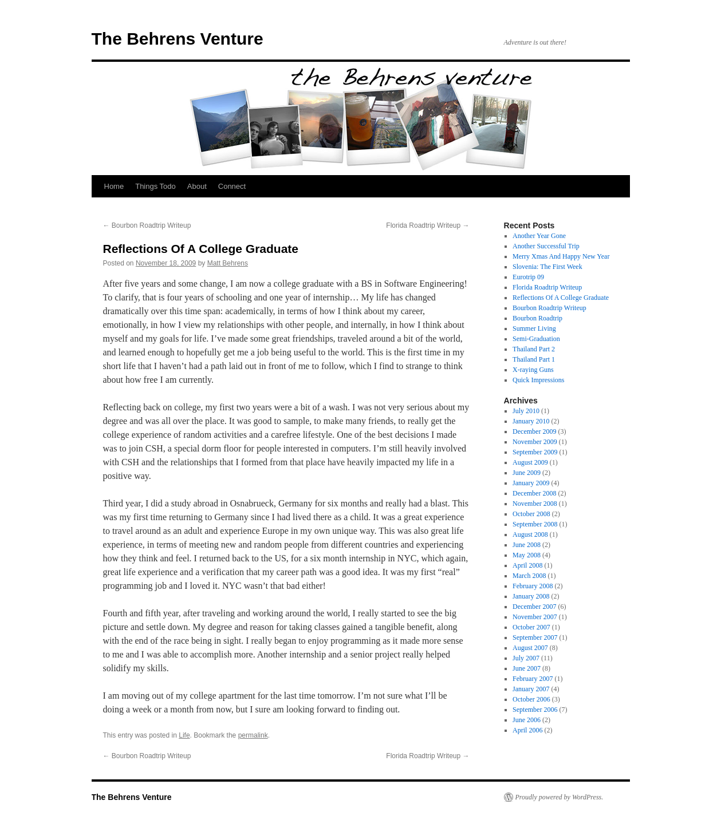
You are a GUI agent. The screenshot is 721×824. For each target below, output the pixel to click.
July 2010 (526, 411)
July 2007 (526, 658)
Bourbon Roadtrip (537, 318)
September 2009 (535, 452)
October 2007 (531, 627)
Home (114, 186)
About (197, 186)
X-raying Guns (533, 370)
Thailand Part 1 (534, 359)
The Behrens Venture (177, 38)
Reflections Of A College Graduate (561, 298)
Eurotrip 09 (528, 277)
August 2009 (530, 462)
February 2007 (533, 679)
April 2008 (527, 565)
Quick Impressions (538, 380)
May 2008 (527, 555)
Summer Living (534, 328)
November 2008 (535, 504)
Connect (232, 186)
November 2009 (535, 442)
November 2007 (535, 617)
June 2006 (527, 720)
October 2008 (531, 514)
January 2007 (531, 689)
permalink (253, 735)
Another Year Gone (539, 236)
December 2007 (534, 607)
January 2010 (531, 421)
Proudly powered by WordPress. (559, 797)
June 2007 (527, 668)
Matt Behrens (227, 263)
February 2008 (533, 586)
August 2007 (530, 648)
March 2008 (529, 576)
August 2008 (530, 534)
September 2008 (535, 524)
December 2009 (534, 431)
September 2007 (535, 637)
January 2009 (531, 483)
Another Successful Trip (546, 246)
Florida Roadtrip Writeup (427, 225)
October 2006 (531, 699)
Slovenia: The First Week (547, 267)
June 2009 (527, 473)
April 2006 (527, 730)
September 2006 (535, 710)
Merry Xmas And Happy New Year (561, 256)
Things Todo (155, 186)
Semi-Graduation (536, 339)
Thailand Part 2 (534, 349)
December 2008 (534, 493)
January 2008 (531, 596)
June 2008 (527, 545)
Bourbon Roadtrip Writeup (147, 225)
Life (184, 735)
